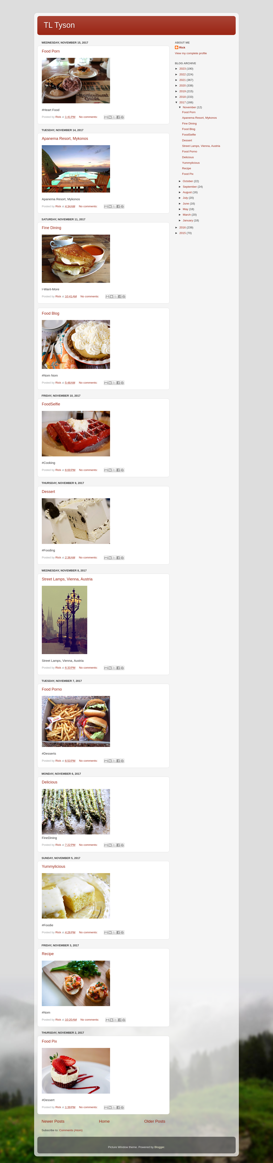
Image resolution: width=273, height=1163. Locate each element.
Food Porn (51, 51)
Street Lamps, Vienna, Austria (67, 579)
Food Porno (52, 689)
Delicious (49, 782)
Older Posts (154, 1121)
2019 (183, 91)
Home (104, 1121)
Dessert (48, 491)
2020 (183, 85)
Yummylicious (53, 866)
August (188, 192)
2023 (183, 68)
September (190, 186)
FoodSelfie (51, 404)
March (187, 214)
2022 (183, 74)
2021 (183, 80)
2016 (183, 227)
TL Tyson (59, 25)
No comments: (89, 116)
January (188, 220)
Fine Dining (51, 228)
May (186, 209)
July (186, 197)
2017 (183, 102)
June (186, 203)
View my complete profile (191, 53)
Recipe (48, 954)
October (188, 181)
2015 (183, 233)
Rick (182, 47)
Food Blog (50, 313)
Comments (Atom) (71, 1130)
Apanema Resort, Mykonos (65, 138)
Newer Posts (53, 1121)
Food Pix (49, 1041)
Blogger (159, 1147)
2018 (183, 96)
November (190, 107)
